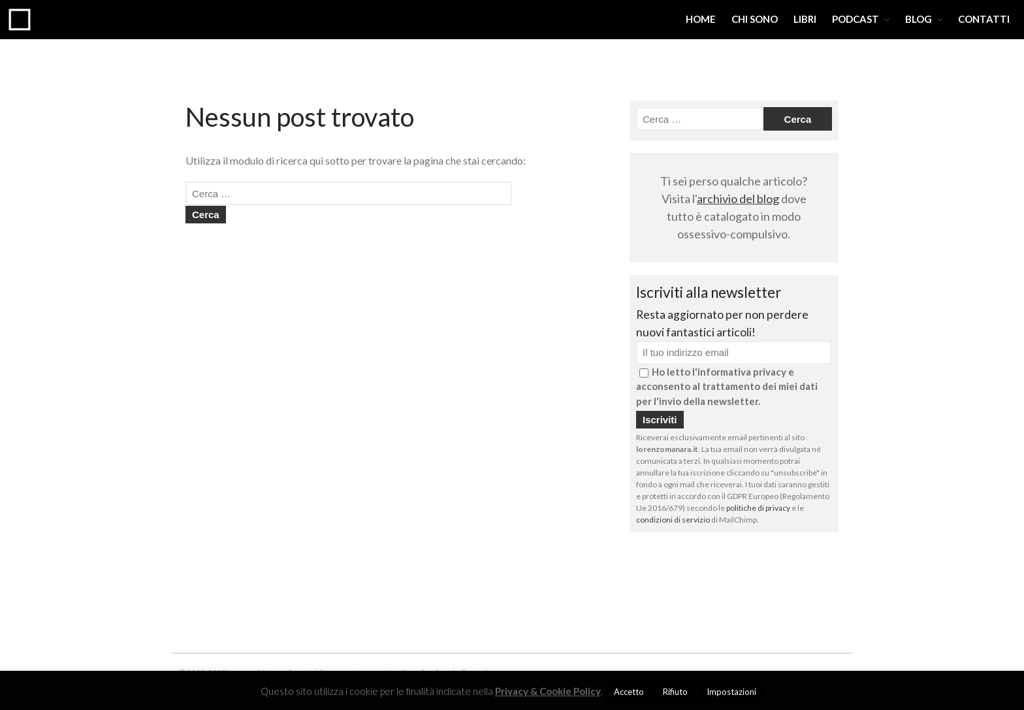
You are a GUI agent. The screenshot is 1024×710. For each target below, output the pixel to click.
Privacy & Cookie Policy (548, 691)
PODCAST (855, 19)
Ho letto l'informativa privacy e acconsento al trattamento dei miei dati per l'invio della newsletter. (727, 386)
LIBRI (804, 19)
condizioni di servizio (673, 519)
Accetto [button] (629, 691)
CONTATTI (984, 19)
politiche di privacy (758, 508)
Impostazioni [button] (731, 691)
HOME (701, 19)
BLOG (918, 19)
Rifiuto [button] (675, 691)
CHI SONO (754, 19)
